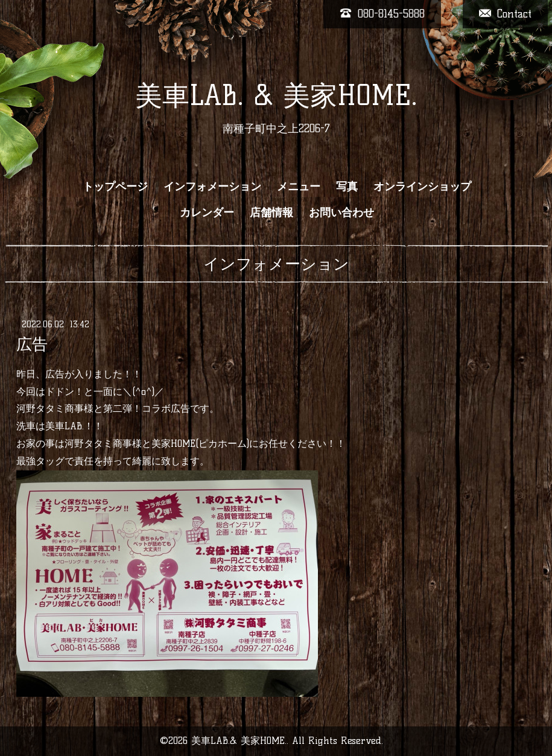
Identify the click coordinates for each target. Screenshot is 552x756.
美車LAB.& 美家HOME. (239, 740)
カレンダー (207, 212)
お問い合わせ (341, 212)
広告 (32, 344)
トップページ (115, 186)
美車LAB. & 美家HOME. (276, 95)
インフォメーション (212, 186)
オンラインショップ (422, 186)
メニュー (298, 186)
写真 (347, 186)
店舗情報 (271, 212)
